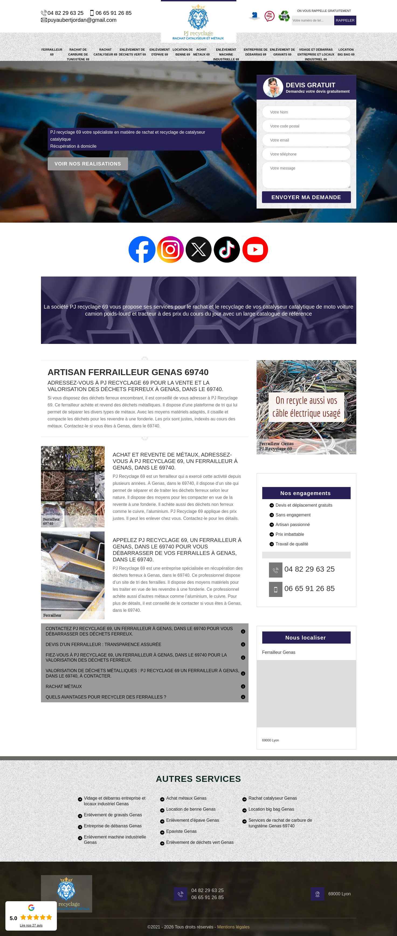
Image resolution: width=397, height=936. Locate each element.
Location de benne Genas (191, 809)
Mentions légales (233, 927)
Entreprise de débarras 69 (256, 52)
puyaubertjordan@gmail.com (79, 20)
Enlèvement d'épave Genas (192, 820)
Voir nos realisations (88, 164)
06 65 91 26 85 (110, 13)
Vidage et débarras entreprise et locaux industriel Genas (115, 801)
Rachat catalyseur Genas (272, 798)
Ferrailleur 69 (52, 52)
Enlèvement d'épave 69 (160, 52)
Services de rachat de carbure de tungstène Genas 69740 (280, 823)
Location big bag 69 (346, 52)
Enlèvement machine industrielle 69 (226, 54)
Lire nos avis (31, 925)
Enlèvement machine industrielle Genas (115, 840)
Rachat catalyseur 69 (105, 52)
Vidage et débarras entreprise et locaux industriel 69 (316, 54)
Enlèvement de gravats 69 (282, 52)
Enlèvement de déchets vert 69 (132, 52)
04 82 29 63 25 (62, 13)
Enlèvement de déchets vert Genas (200, 842)
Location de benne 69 (182, 52)
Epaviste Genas (181, 831)
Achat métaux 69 (201, 52)
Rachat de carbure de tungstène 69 (78, 54)
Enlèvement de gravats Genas (113, 815)
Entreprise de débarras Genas (113, 826)
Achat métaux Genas (186, 798)
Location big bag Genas (271, 809)
